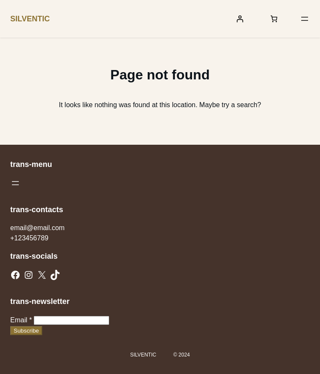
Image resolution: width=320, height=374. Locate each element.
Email (21, 320)
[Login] (239, 18)
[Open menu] (305, 19)
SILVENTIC (30, 19)
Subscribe (26, 330)
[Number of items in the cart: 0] (273, 18)
